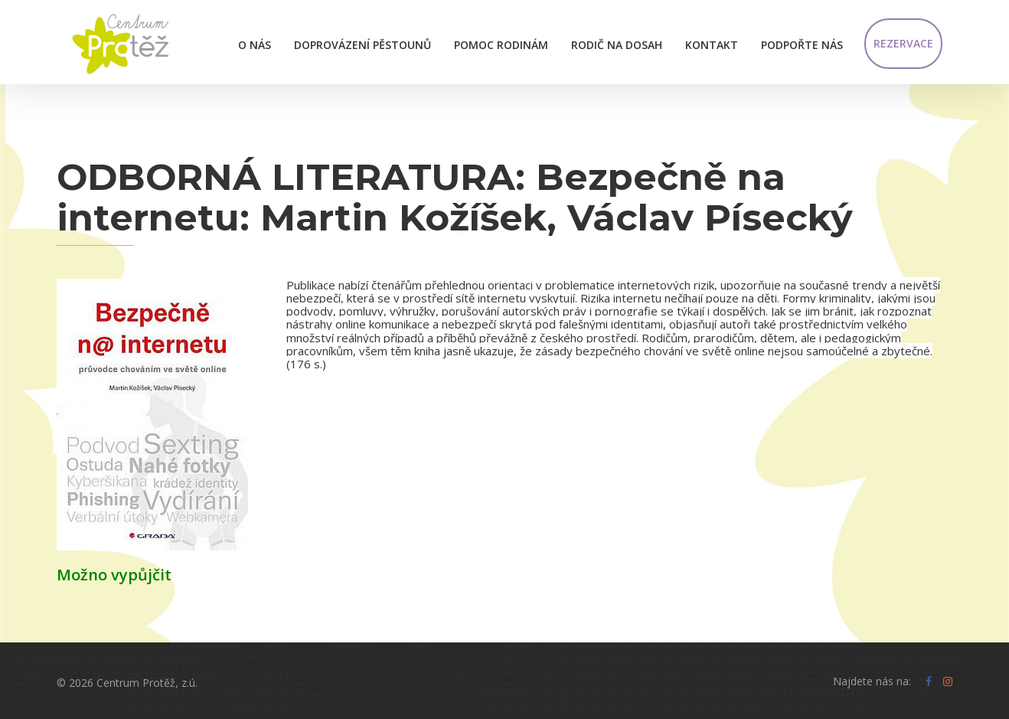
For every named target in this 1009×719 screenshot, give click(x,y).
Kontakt (711, 45)
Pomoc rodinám (501, 45)
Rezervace (903, 43)
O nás (254, 45)
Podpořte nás (802, 45)
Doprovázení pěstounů (362, 45)
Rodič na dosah (616, 45)
